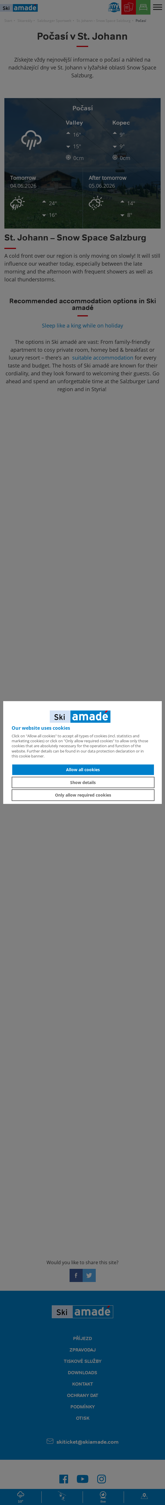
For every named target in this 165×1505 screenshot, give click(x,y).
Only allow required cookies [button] (83, 795)
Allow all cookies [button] (83, 769)
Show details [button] (83, 782)
